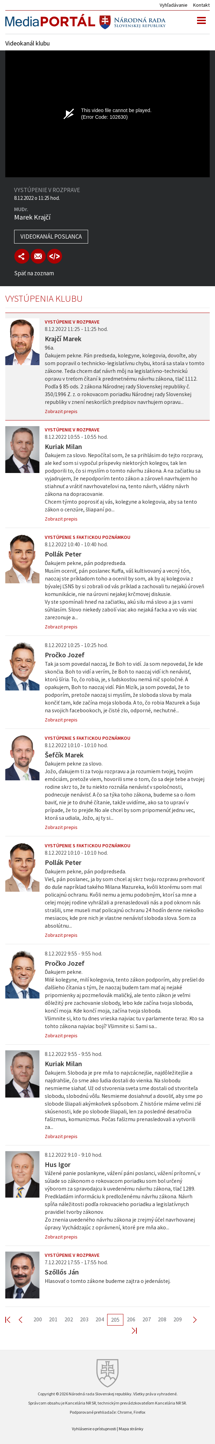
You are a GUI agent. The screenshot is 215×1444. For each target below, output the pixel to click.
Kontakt (201, 5)
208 (162, 1319)
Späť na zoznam (34, 273)
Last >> (130, 1330)
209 (177, 1319)
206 (131, 1319)
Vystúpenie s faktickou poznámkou (87, 537)
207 (146, 1319)
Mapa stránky (131, 1428)
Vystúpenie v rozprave (72, 322)
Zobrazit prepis (61, 411)
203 (84, 1319)
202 (68, 1319)
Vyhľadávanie (174, 5)
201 (53, 1319)
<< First (12, 1319)
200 (37, 1319)
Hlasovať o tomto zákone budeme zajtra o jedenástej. (108, 1281)
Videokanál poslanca (51, 236)
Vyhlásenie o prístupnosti (94, 1428)
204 (100, 1319)
